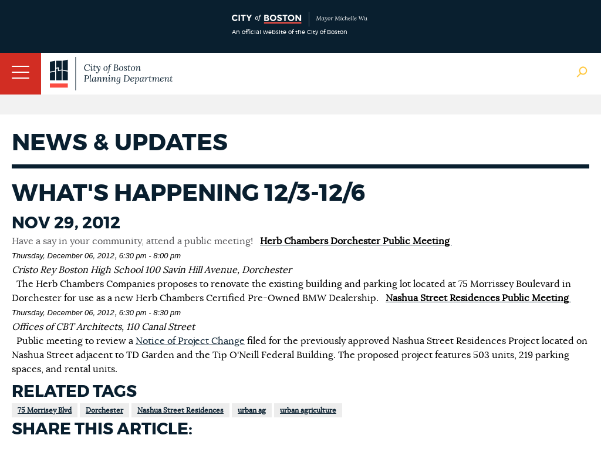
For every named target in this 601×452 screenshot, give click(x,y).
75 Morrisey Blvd (45, 410)
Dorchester (104, 410)
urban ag (252, 410)
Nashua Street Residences (180, 410)
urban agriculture (308, 410)
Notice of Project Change (190, 341)
